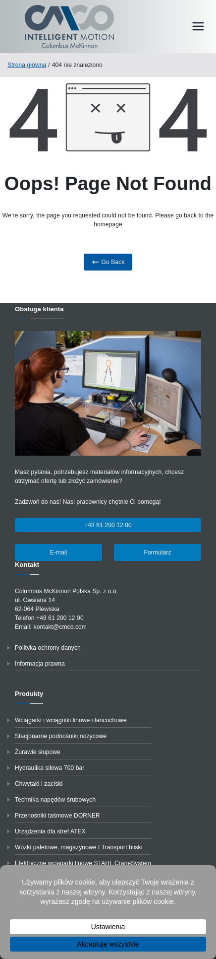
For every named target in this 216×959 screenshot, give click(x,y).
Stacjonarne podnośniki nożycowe (61, 736)
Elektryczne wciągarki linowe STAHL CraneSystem (83, 863)
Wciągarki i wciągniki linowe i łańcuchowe (71, 720)
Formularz (157, 552)
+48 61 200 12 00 (108, 525)
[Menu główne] (198, 26)
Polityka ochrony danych (48, 647)
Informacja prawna (40, 663)
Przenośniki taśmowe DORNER (57, 815)
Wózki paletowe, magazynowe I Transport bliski (79, 847)
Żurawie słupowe (37, 752)
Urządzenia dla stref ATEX (50, 831)
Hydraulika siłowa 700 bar (49, 767)
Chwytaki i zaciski (38, 783)
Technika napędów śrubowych (55, 799)
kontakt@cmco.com (60, 626)
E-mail (58, 552)
